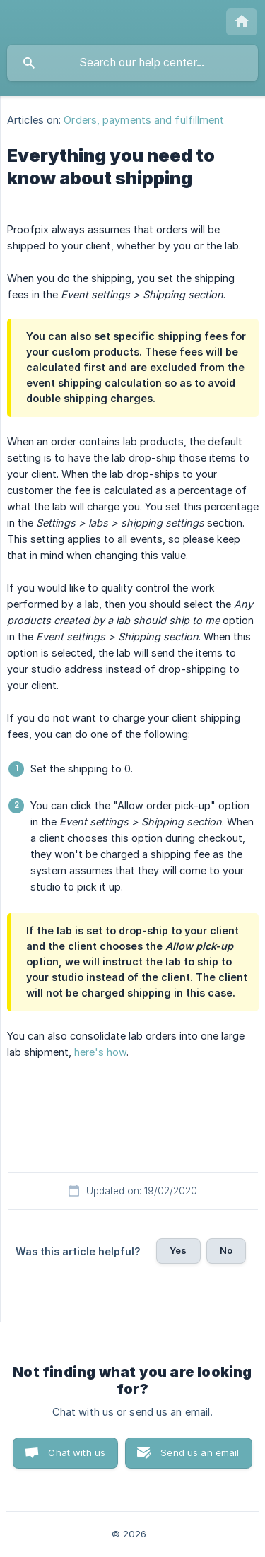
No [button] (226, 1250)
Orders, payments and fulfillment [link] (144, 120)
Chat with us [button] (76, 1452)
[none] (241, 21)
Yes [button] (178, 1250)
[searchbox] (132, 63)
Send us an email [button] (199, 1452)
